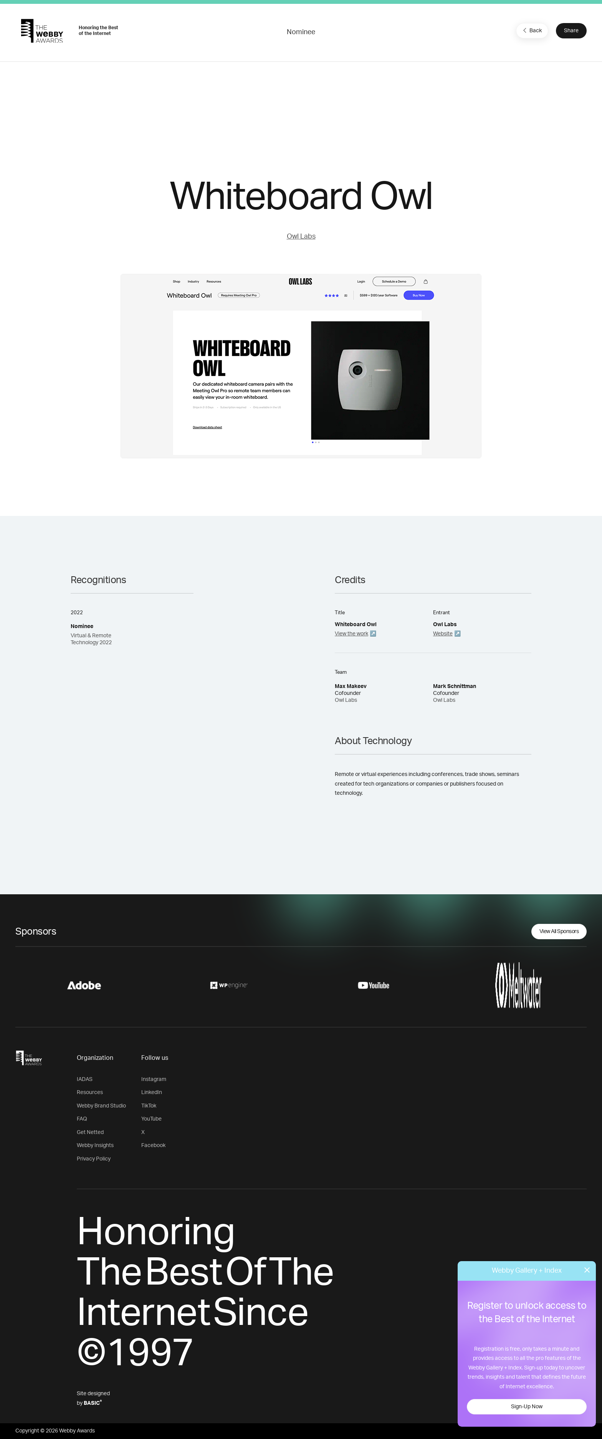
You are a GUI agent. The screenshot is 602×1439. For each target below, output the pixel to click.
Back (531, 30)
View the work (351, 634)
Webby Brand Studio (101, 1106)
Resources (90, 1092)
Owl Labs (301, 236)
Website (443, 634)
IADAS (85, 1079)
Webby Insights (95, 1145)
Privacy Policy (94, 1159)
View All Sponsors (559, 931)
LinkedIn (151, 1092)
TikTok (148, 1106)
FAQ (82, 1119)
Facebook (153, 1145)
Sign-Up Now (526, 1406)
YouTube (151, 1119)
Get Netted (90, 1132)
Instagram (153, 1079)
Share (571, 30)
